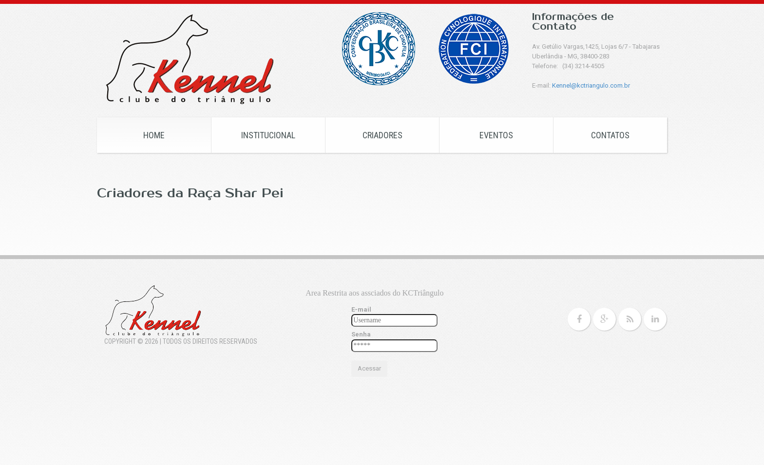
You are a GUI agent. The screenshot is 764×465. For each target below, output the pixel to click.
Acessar (369, 368)
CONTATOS (610, 135)
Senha (361, 334)
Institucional (268, 135)
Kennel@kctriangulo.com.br (591, 85)
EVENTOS (496, 135)
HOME (154, 135)
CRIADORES (382, 135)
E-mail (361, 309)
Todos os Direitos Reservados (210, 341)
